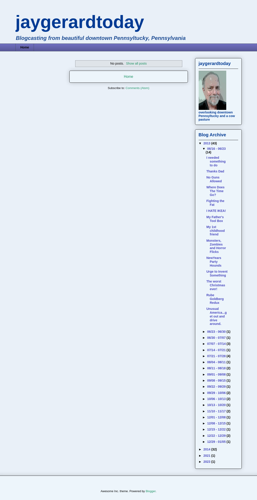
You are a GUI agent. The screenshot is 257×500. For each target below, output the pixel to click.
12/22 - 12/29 (216, 435)
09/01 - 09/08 (216, 374)
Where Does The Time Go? (215, 191)
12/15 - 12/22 (216, 429)
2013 (207, 143)
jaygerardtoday (79, 22)
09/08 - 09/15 (216, 380)
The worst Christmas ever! (215, 285)
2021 (207, 455)
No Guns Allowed (214, 179)
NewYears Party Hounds (213, 261)
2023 (207, 461)
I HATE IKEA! (216, 211)
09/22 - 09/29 (216, 386)
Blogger (151, 491)
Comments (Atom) (137, 88)
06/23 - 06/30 (216, 331)
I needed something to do (216, 161)
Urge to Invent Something (216, 273)
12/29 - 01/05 (216, 441)
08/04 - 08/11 (216, 362)
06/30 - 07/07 (216, 337)
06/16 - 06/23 (216, 148)
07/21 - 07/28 (216, 356)
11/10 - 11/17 (216, 411)
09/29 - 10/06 (216, 393)
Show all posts (136, 63)
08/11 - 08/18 (216, 368)
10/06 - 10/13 (216, 399)
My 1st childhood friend (215, 230)
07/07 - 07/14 (216, 344)
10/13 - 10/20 (216, 405)
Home (24, 47)
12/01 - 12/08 (216, 417)
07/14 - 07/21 (216, 350)
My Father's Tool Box (215, 219)
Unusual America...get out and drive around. (216, 316)
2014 (207, 449)
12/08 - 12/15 (216, 423)
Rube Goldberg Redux (215, 298)
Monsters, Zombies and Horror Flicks (216, 246)
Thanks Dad (215, 171)
